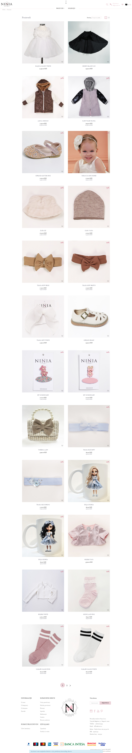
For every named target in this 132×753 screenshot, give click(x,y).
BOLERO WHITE (43, 614)
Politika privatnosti (45, 705)
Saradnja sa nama (44, 731)
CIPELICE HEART (89, 340)
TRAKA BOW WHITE (43, 340)
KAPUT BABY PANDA (89, 121)
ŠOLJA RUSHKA (43, 559)
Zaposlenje (43, 728)
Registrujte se (116, 5)
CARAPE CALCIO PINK (43, 669)
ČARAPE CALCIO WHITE (89, 669)
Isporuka (42, 711)
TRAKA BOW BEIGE (43, 285)
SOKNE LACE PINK (89, 614)
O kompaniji (24, 705)
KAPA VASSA (89, 230)
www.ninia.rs (97, 749)
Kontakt (23, 711)
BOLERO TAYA (89, 559)
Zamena (42, 717)
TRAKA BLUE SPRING (43, 505)
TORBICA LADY (43, 450)
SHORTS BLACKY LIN (89, 66)
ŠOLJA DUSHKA (89, 505)
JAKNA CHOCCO (43, 121)
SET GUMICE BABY (43, 395)
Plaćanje (42, 708)
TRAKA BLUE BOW (89, 450)
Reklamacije (43, 714)
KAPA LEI (43, 230)
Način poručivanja (45, 702)
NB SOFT (108, 749)
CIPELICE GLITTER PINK (43, 176)
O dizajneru (24, 708)
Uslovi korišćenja (25, 728)
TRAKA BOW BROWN (89, 285)
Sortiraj (89, 18)
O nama (23, 702)
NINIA (3, 9)
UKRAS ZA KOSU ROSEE (89, 176)
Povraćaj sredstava (45, 720)
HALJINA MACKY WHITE (43, 66)
